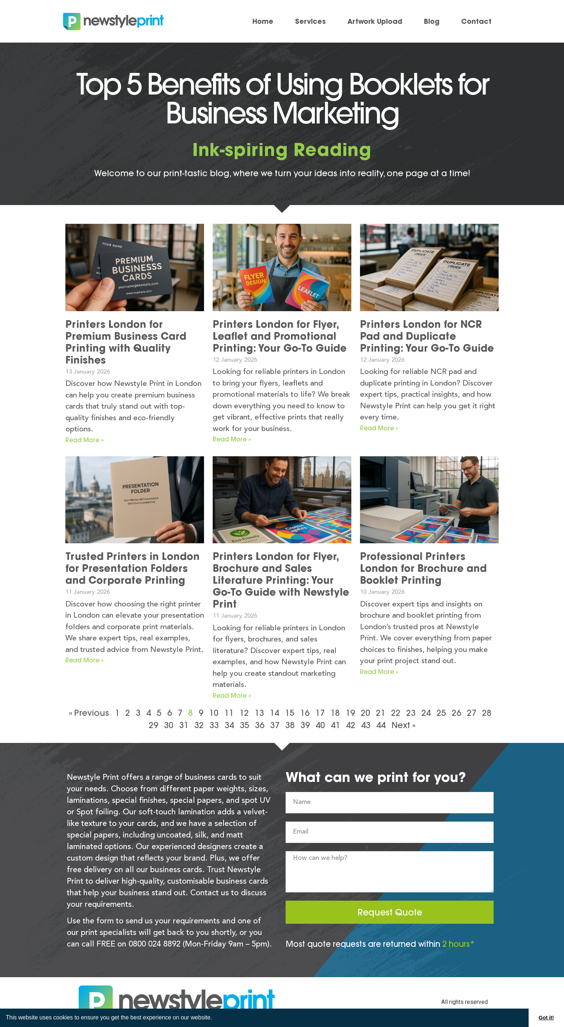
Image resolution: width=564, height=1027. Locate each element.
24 (426, 713)
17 (320, 713)
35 (244, 725)
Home (262, 21)
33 (214, 725)
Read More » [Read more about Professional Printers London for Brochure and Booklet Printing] (379, 671)
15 (289, 713)
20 (365, 713)
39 (305, 725)
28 (486, 713)
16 (304, 713)
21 (380, 713)
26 (456, 713)
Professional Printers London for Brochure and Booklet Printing (423, 568)
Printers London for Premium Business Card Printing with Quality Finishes (125, 342)
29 (153, 725)
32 (199, 725)
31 (183, 725)
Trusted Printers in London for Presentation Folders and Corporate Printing (132, 568)
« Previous (89, 713)
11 (229, 713)
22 (395, 713)
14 (274, 713)
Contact (476, 21)
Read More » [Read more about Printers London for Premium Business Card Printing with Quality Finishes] (84, 440)
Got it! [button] (546, 1018)
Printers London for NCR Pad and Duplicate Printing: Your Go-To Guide (427, 336)
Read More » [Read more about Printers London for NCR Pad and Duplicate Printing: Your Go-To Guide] (379, 428)
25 (441, 713)
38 (290, 725)
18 (335, 713)
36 (259, 725)
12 (244, 713)
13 (259, 713)
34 (229, 725)
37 (274, 725)
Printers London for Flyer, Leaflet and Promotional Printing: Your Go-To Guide (280, 336)
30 (168, 725)
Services (310, 21)
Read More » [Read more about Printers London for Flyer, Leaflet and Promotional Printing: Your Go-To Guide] (232, 439)
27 (471, 713)
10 (213, 713)
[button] (214, 1018)
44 (381, 725)
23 (411, 713)
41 (335, 725)
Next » (403, 725)
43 (365, 725)
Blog (431, 21)
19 (350, 713)
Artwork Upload (374, 21)
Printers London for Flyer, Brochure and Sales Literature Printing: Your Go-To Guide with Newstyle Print (281, 580)
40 (320, 725)
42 (350, 725)
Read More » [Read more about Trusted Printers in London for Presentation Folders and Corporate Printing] (84, 660)
